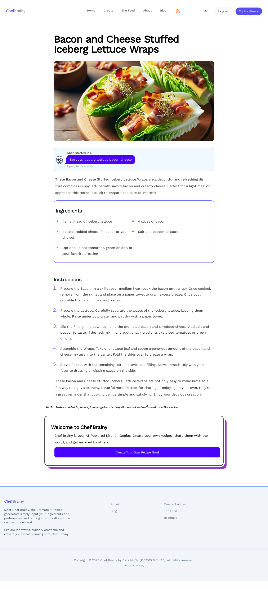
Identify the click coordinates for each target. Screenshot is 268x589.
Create (108, 10)
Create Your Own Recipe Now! (137, 452)
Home (91, 10)
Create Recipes (175, 504)
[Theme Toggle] (206, 11)
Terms (127, 565)
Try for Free (249, 11)
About (147, 10)
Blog (163, 10)
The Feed (128, 10)
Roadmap (170, 517)
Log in (223, 11)
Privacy (139, 565)
